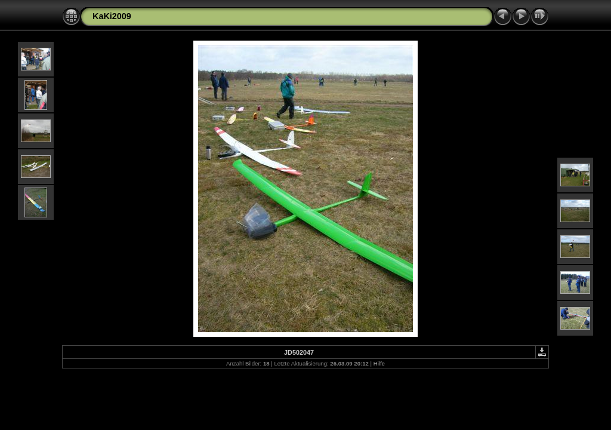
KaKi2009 (111, 16)
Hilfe (379, 363)
